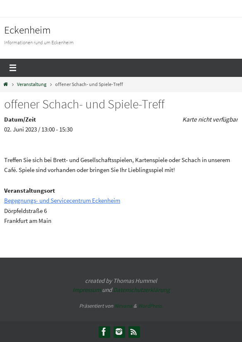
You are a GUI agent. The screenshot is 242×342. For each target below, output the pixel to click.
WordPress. (150, 305)
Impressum (87, 290)
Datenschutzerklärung (141, 290)
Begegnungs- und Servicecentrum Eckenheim (62, 200)
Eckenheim (27, 29)
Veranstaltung (31, 84)
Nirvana (123, 305)
